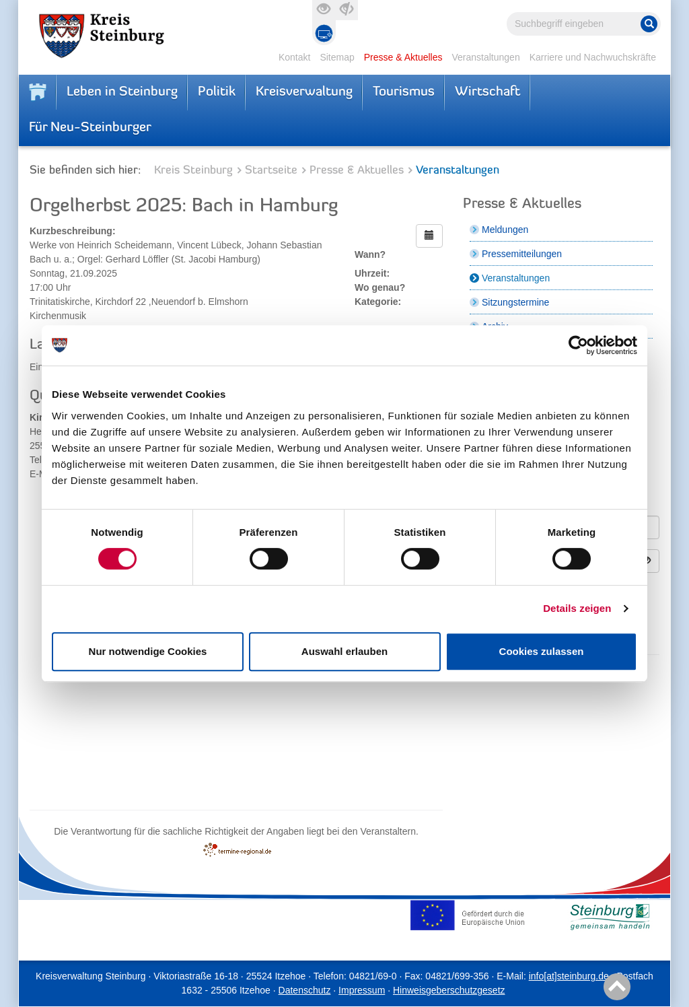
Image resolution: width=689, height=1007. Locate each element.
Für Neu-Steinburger (90, 128)
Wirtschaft (487, 92)
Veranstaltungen (485, 57)
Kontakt (294, 57)
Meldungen (505, 229)
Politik (216, 92)
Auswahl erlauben (344, 651)
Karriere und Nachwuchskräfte (593, 57)
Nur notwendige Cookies (148, 651)
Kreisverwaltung (304, 92)
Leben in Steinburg (122, 92)
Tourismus (404, 92)
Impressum (361, 990)
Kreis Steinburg (193, 170)
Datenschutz (305, 990)
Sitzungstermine (515, 302)
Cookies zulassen (541, 651)
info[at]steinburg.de (569, 976)
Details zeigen (577, 608)
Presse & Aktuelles (403, 57)
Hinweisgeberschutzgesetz (449, 990)
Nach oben (615, 987)
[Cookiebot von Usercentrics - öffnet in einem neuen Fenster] (578, 345)
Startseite (271, 170)
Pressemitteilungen (522, 253)
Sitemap (337, 57)
